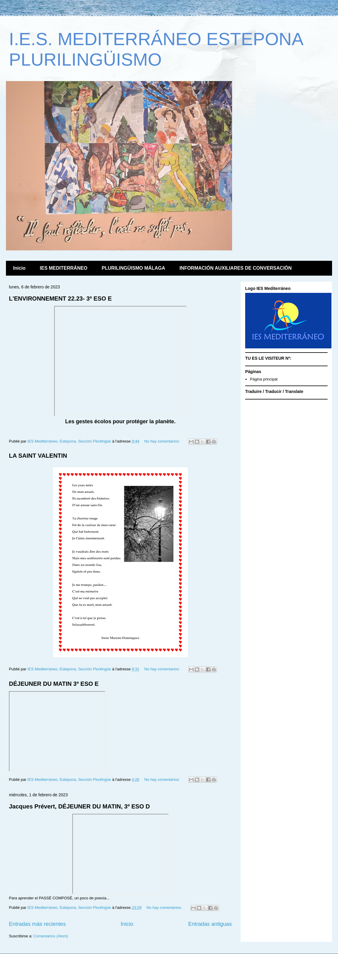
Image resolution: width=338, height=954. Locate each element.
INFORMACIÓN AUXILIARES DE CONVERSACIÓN (235, 268)
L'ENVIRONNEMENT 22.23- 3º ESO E (60, 298)
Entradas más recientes (37, 924)
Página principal (264, 379)
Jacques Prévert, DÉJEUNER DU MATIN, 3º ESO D (79, 806)
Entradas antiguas (210, 924)
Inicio (19, 268)
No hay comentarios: (162, 441)
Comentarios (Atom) (50, 936)
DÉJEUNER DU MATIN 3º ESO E (53, 683)
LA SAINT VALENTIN (38, 455)
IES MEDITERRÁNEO (63, 268)
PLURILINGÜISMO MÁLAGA (133, 268)
